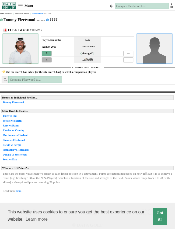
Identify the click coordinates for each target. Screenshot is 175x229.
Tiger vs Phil (10, 115)
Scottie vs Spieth (12, 120)
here (19, 190)
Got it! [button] (160, 216)
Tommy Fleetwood (13, 102)
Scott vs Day (10, 159)
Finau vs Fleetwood (14, 140)
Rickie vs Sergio (12, 144)
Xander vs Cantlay (13, 130)
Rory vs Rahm (11, 125)
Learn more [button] (37, 219)
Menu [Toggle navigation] (25, 5)
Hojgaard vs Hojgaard (16, 149)
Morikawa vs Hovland (15, 135)
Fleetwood (37, 13)
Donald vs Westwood (15, 154)
